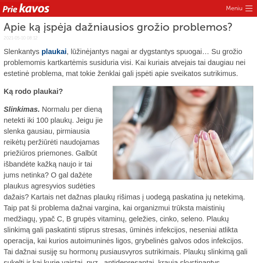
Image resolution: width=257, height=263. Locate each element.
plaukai (54, 51)
